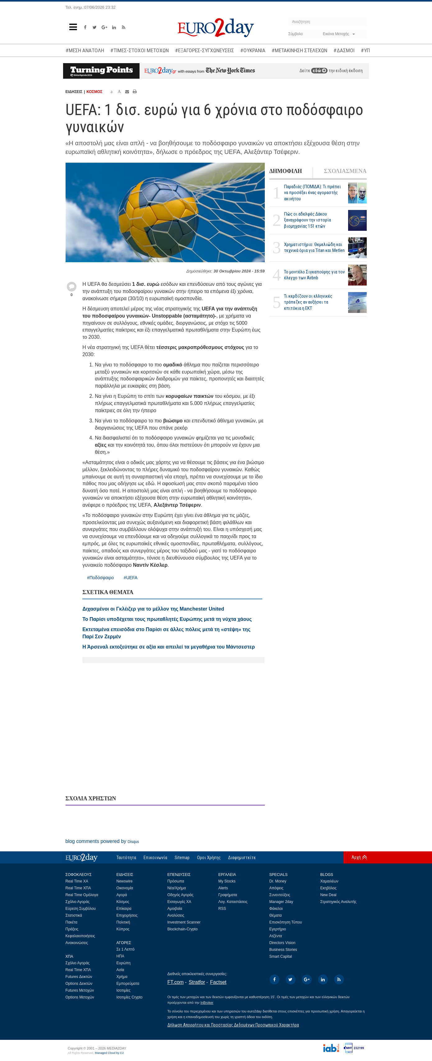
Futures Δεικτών (79, 977)
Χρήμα (122, 977)
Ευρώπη (124, 963)
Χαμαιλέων (329, 881)
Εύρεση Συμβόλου (81, 908)
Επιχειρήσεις (127, 915)
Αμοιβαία (175, 908)
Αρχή (356, 857)
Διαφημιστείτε (242, 857)
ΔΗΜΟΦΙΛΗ (285, 171)
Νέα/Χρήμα (177, 888)
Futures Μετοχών (80, 990)
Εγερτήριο (277, 929)
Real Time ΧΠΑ (78, 888)
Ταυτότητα (126, 857)
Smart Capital (280, 956)
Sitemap (182, 857)
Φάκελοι (276, 908)
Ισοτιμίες (124, 990)
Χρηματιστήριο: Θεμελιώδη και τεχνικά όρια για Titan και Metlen (314, 247)
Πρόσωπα (176, 881)
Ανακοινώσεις (77, 943)
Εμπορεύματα (128, 983)
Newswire (125, 881)
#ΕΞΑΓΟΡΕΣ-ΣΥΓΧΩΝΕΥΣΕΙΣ (204, 50)
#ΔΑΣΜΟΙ (344, 50)
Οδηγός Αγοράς (181, 895)
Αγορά (122, 895)
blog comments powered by (102, 841)
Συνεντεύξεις (279, 895)
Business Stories (283, 949)
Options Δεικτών (79, 983)
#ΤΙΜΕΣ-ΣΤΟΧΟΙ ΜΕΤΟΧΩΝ (139, 50)
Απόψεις (276, 888)
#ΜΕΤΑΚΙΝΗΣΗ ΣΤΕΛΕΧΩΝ (299, 50)
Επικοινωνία (155, 857)
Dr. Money (278, 881)
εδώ (319, 70)
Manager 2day (281, 902)
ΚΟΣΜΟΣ (94, 92)
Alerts (223, 888)
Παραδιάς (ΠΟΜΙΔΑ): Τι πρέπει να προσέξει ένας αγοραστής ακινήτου (312, 192)
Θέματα (275, 915)
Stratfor (197, 982)
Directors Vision (282, 943)
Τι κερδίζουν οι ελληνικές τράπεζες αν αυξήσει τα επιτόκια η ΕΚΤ (308, 302)
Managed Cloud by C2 (109, 1052)
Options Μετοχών (80, 997)
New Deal (328, 895)
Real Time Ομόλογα (82, 895)
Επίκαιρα (124, 908)
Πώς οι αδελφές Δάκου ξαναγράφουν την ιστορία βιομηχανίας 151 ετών (307, 220)
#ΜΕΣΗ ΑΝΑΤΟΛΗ (85, 50)
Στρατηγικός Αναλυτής (338, 902)
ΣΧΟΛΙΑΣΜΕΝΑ (345, 171)
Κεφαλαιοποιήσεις (80, 936)
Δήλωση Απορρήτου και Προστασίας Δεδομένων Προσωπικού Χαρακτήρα (233, 1024)
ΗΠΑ (120, 956)
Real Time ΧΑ (77, 881)
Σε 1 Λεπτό (126, 949)
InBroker (207, 1002)
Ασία (120, 970)
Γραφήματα (227, 895)
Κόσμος (123, 902)
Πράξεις (72, 929)
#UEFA (130, 577)
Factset (218, 982)
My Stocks (227, 881)
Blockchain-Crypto (183, 929)
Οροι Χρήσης (209, 857)
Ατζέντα (275, 936)
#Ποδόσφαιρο (100, 577)
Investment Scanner (184, 922)
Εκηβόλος (328, 888)
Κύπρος (123, 929)
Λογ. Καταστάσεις (233, 902)
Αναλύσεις (176, 915)
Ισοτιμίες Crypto (130, 997)
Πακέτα (71, 922)
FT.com (176, 982)
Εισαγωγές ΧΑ (179, 902)
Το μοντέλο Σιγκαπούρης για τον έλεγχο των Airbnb (314, 275)
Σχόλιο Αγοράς (78, 902)
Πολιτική (123, 922)
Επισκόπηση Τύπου (285, 922)
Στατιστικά (74, 915)
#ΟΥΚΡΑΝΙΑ (252, 50)
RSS (222, 908)
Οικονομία (125, 888)
